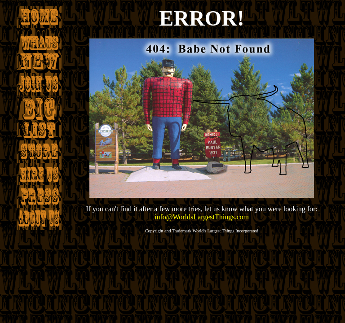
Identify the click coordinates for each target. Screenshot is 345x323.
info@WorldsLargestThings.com (202, 217)
